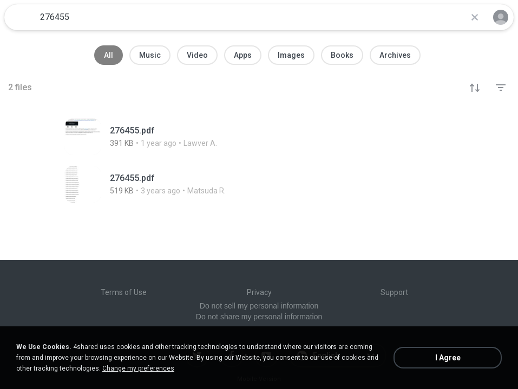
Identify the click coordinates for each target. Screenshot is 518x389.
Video (197, 55)
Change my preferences (138, 368)
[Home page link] (20, 17)
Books (342, 55)
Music (150, 55)
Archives (395, 55)
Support (394, 292)
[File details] (163, 136)
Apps (243, 55)
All (108, 55)
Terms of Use (124, 292)
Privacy (259, 292)
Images (291, 55)
